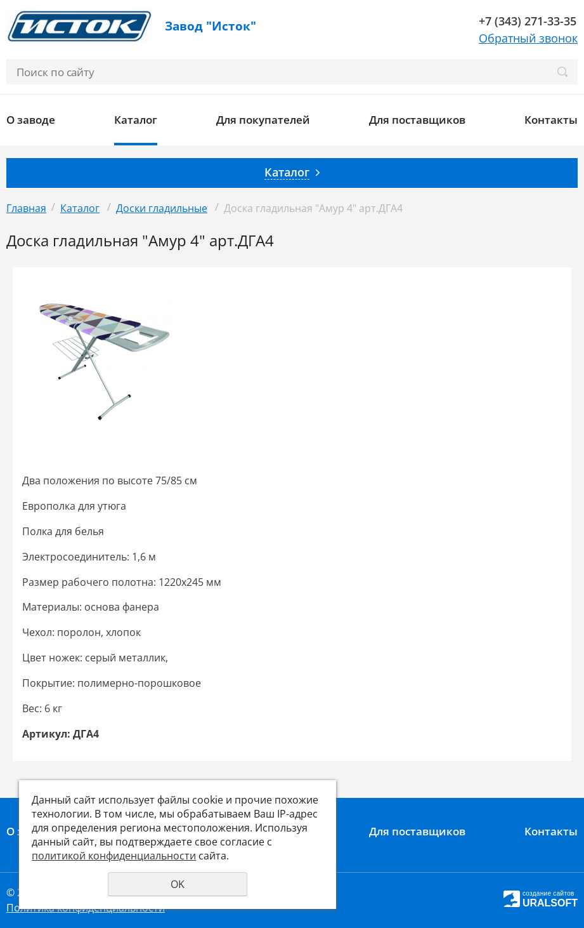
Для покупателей (263, 119)
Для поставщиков (417, 119)
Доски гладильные (161, 208)
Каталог (135, 119)
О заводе (30, 119)
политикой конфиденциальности (114, 856)
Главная (26, 208)
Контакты (551, 119)
